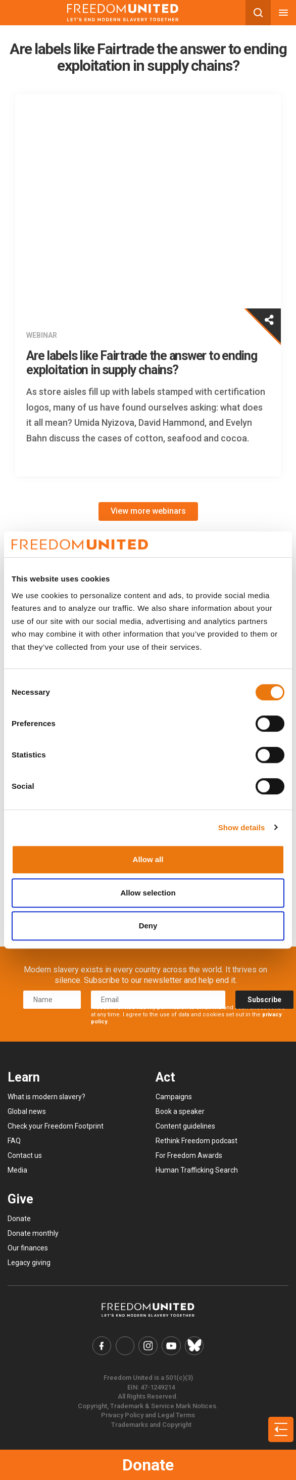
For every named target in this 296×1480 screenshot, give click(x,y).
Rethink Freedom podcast (196, 1141)
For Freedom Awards (189, 1155)
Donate (148, 1464)
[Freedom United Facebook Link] (102, 1346)
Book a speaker (180, 1111)
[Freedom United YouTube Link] (171, 1346)
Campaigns (174, 1097)
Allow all (148, 859)
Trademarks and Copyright (151, 1424)
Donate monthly (33, 1233)
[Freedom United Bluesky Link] (194, 1346)
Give (20, 1199)
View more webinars (148, 511)
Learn (24, 1077)
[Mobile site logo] (122, 12)
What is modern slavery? (46, 1097)
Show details (241, 827)
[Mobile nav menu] (283, 12)
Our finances (28, 1248)
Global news (27, 1111)
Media (17, 1170)
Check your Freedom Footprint (56, 1126)
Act (165, 1077)
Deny (148, 925)
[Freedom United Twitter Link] (125, 1346)
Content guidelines (185, 1126)
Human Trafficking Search (197, 1170)
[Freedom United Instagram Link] (148, 1346)
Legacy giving (29, 1263)
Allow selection (147, 892)
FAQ (14, 1141)
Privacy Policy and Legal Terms (148, 1415)
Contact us (25, 1155)
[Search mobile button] (258, 12)
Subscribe (264, 1000)
